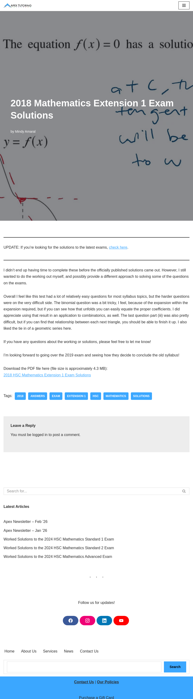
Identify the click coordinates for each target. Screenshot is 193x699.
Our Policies (108, 682)
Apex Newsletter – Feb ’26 (26, 522)
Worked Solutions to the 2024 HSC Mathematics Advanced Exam (58, 557)
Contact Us (89, 651)
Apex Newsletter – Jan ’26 (25, 531)
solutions (141, 396)
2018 (20, 396)
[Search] (91, 491)
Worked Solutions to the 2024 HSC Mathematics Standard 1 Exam (59, 539)
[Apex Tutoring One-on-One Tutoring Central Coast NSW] (19, 5)
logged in (40, 435)
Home (9, 651)
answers (37, 396)
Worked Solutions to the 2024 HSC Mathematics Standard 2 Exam (59, 548)
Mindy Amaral (25, 131)
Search (175, 667)
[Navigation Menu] (183, 5)
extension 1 (76, 396)
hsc (95, 396)
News (68, 651)
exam (56, 396)
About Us (29, 651)
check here (118, 247)
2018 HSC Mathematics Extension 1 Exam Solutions (47, 375)
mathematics (116, 396)
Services (50, 651)
